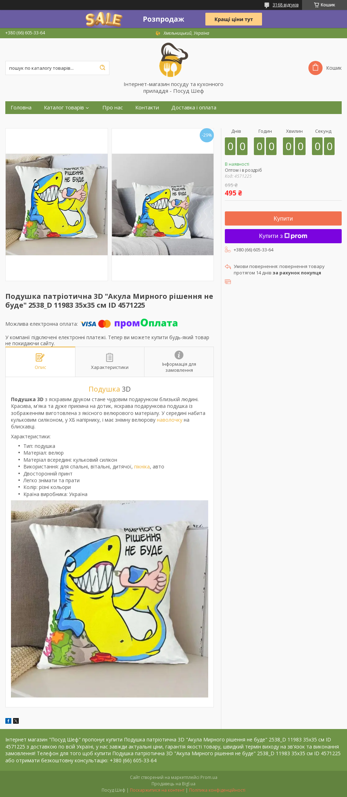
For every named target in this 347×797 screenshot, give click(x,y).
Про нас (112, 107)
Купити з (283, 236)
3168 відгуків (285, 5)
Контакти (147, 107)
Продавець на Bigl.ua (173, 784)
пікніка (142, 466)
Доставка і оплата (193, 107)
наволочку (169, 419)
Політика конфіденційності (217, 790)
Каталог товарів (64, 107)
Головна (21, 107)
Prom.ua (208, 777)
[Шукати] (102, 68)
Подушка (104, 389)
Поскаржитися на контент (157, 790)
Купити (283, 218)
